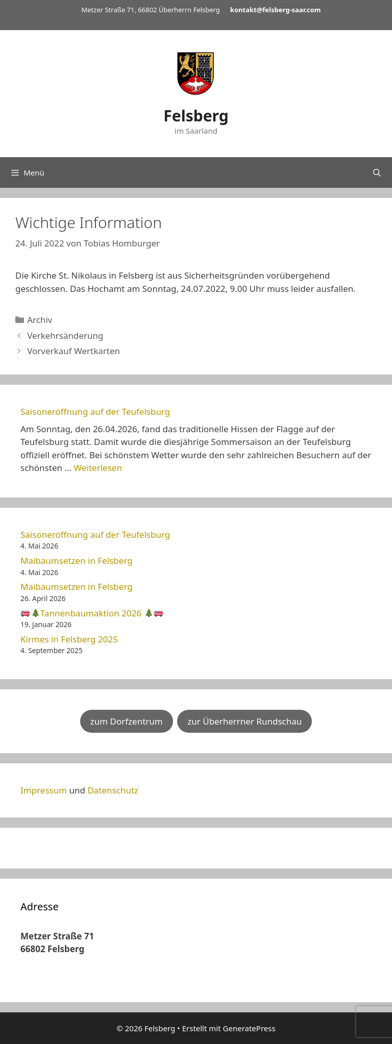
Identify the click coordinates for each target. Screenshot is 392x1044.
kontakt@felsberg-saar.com (275, 9)
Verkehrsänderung (65, 335)
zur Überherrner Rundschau (244, 721)
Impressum (43, 790)
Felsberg (195, 115)
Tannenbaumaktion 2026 (92, 613)
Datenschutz (112, 790)
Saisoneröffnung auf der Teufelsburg (95, 411)
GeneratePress (249, 1028)
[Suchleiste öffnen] (377, 172)
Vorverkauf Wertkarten (73, 351)
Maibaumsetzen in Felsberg (76, 560)
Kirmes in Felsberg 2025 (69, 639)
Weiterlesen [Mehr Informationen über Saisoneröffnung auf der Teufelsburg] (97, 468)
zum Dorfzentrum (126, 721)
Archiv (39, 320)
